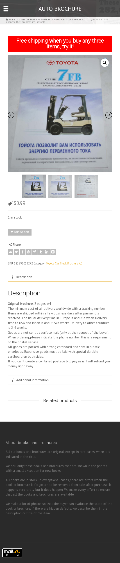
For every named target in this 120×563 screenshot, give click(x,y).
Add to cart (21, 232)
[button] (105, 63)
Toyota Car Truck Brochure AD (64, 263)
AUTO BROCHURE (60, 8)
